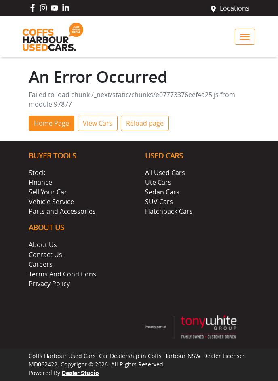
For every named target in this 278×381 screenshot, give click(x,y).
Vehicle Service (51, 201)
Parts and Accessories (62, 211)
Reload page (145, 123)
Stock (37, 172)
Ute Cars (158, 182)
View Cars (97, 123)
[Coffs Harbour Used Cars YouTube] (56, 8)
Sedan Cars (162, 191)
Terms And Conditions (62, 273)
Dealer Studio (80, 373)
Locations (234, 8)
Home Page (51, 123)
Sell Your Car (48, 191)
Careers (41, 264)
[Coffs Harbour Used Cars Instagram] (45, 8)
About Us (43, 244)
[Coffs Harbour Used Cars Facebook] (34, 8)
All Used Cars (165, 172)
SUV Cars (159, 201)
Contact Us (45, 254)
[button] (245, 37)
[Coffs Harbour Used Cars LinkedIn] (67, 8)
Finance (40, 182)
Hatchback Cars (169, 211)
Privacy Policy (49, 283)
